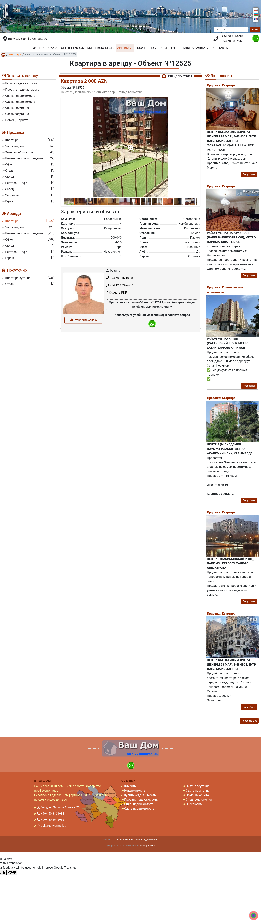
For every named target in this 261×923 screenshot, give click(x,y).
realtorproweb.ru (148, 845)
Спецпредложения (76, 48)
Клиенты (168, 48)
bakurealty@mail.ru (51, 825)
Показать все (249, 720)
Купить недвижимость (140, 795)
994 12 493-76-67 (119, 336)
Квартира (15, 54)
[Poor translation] (12, 872)
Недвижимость (135, 790)
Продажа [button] (48, 48)
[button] (130, 145)
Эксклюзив (104, 48)
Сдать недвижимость (139, 808)
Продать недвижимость (141, 799)
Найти (255, 29)
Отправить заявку (83, 371)
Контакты (221, 48)
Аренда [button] (124, 48)
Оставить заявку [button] (193, 48)
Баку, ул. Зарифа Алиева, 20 (27, 38)
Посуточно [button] (146, 48)
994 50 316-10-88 (119, 329)
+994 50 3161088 (231, 36)
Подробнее (249, 174)
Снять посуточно (197, 786)
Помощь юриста (197, 795)
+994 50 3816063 (231, 41)
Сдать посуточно (197, 790)
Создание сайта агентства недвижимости (137, 839)
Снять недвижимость (139, 804)
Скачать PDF (116, 343)
